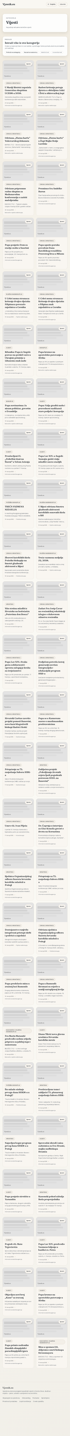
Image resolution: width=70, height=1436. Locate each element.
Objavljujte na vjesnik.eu (11, 1398)
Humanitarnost (57, 52)
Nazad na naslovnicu (30, 52)
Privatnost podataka (10, 1401)
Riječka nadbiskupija (14, 294)
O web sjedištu (38, 1401)
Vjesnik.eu (9, 4)
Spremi (28, 64)
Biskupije (43, 348)
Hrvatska (9, 604)
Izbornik (63, 4)
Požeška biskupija (13, 502)
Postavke (36, 1398)
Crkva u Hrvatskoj (13, 83)
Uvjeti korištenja (25, 1401)
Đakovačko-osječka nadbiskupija (14, 1031)
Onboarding (26, 1398)
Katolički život (45, 52)
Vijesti (8, 348)
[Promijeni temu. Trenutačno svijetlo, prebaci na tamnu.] (51, 4)
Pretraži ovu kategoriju (13, 52)
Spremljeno (45, 1398)
